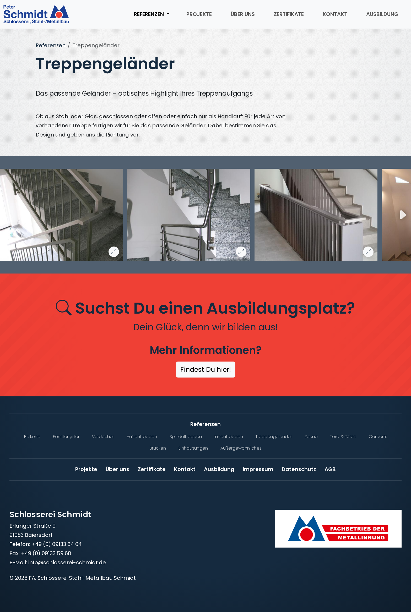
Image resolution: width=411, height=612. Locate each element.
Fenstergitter (66, 437)
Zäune (311, 437)
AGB (330, 469)
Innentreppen (228, 437)
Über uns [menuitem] (243, 14)
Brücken (158, 448)
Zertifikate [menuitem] (289, 14)
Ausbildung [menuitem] (382, 14)
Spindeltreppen (186, 437)
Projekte (86, 469)
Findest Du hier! (205, 369)
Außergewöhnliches (241, 448)
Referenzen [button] (149, 14)
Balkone (32, 437)
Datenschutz (299, 469)
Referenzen (51, 45)
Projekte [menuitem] (199, 14)
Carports (378, 437)
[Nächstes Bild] (402, 215)
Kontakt (185, 469)
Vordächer (103, 437)
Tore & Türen (343, 437)
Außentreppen (142, 437)
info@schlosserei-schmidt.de (67, 562)
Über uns (117, 469)
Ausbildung (219, 469)
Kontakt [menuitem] (335, 14)
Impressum (258, 469)
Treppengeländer (274, 437)
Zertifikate (152, 469)
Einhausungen (193, 448)
